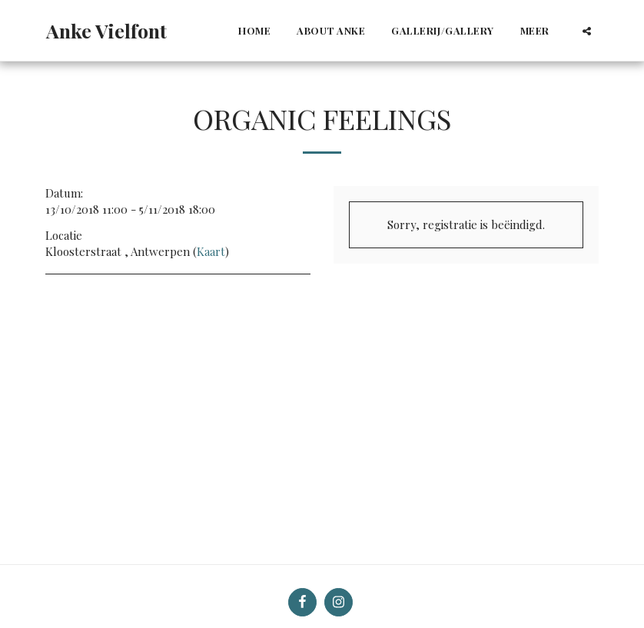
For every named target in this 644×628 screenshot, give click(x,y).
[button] (587, 30)
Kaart (211, 251)
